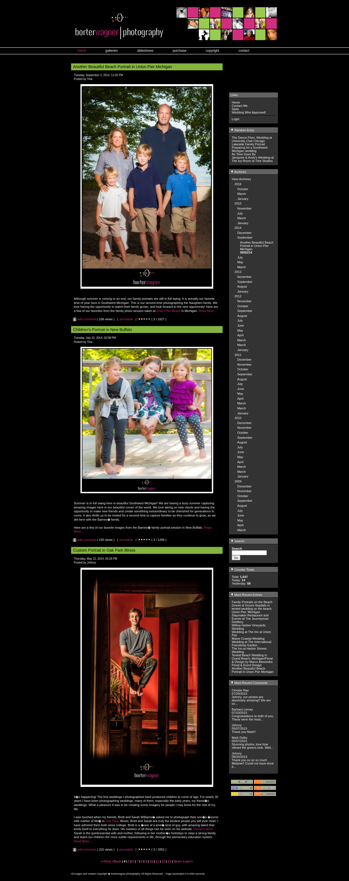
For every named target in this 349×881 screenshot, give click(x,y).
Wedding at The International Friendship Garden (251, 643)
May (240, 262)
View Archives (241, 179)
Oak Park (111, 821)
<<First (106, 861)
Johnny (237, 725)
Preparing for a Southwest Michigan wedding (249, 149)
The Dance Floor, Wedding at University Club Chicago (252, 139)
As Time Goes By (244, 154)
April (240, 335)
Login (235, 119)
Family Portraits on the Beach (252, 602)
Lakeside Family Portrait (248, 144)
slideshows (145, 51)
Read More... (208, 310)
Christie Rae (240, 690)
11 (157, 861)
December (244, 232)
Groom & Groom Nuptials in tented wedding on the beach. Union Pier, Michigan (252, 609)
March (241, 193)
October (242, 189)
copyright (212, 51)
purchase (179, 51)
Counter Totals (242, 569)
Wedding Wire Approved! (249, 112)
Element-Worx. (203, 829)
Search (237, 541)
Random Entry (242, 130)
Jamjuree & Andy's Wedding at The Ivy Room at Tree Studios (253, 159)
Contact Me (240, 105)
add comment (85, 319)
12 (163, 861)
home (82, 51)
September (244, 237)
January (242, 198)
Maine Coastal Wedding (248, 638)
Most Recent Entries (246, 594)
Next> (178, 861)
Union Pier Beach (168, 310)
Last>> (188, 861)
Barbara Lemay (242, 709)
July (240, 213)
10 (151, 861)
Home (236, 102)
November (244, 208)
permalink (126, 319)
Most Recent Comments (249, 682)
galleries (111, 51)
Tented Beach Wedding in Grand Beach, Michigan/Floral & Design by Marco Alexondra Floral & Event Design (252, 660)
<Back (117, 861)
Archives (238, 172)
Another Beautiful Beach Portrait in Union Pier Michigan (257, 246)
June (240, 325)
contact (244, 51)
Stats (235, 109)
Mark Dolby (240, 737)
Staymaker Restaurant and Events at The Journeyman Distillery (250, 619)
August (242, 286)
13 (169, 861)
